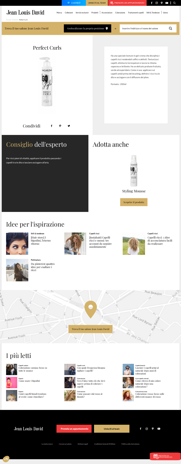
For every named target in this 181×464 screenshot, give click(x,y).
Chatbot (73, 3)
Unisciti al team (97, 3)
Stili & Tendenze (153, 12)
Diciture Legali (83, 449)
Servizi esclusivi (82, 12)
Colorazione (120, 12)
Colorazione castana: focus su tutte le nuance (33, 374)
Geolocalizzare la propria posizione (87, 28)
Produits (15, 20)
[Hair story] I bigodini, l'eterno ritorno (44, 240)
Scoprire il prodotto (134, 202)
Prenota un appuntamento (127, 2)
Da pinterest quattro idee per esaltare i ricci (43, 269)
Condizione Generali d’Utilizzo (104, 449)
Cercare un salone (65, 449)
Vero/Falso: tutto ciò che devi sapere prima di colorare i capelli (91, 388)
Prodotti (95, 12)
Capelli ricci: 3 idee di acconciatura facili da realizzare (162, 240)
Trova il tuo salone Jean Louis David (90, 333)
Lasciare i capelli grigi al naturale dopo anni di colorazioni (147, 375)
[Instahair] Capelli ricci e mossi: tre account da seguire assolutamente (103, 242)
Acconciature (107, 12)
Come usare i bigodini (29, 385)
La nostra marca (47, 449)
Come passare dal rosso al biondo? (89, 400)
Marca (59, 12)
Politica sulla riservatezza (130, 449)
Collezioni (69, 12)
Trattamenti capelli (136, 12)
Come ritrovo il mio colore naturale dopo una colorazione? (148, 388)
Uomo (165, 12)
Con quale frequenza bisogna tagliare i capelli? (91, 374)
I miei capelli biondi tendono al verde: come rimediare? (32, 400)
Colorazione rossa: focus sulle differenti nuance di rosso (149, 400)
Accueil (8, 20)
